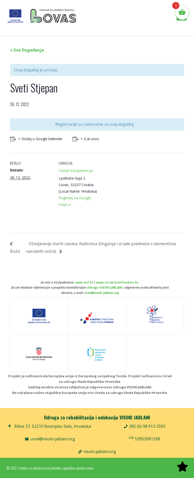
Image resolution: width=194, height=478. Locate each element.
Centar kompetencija (76, 170)
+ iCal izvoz (90, 138)
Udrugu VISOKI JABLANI (105, 287)
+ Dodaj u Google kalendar (40, 138)
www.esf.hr (84, 282)
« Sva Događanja (27, 50)
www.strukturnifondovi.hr (117, 282)
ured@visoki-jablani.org (102, 293)
